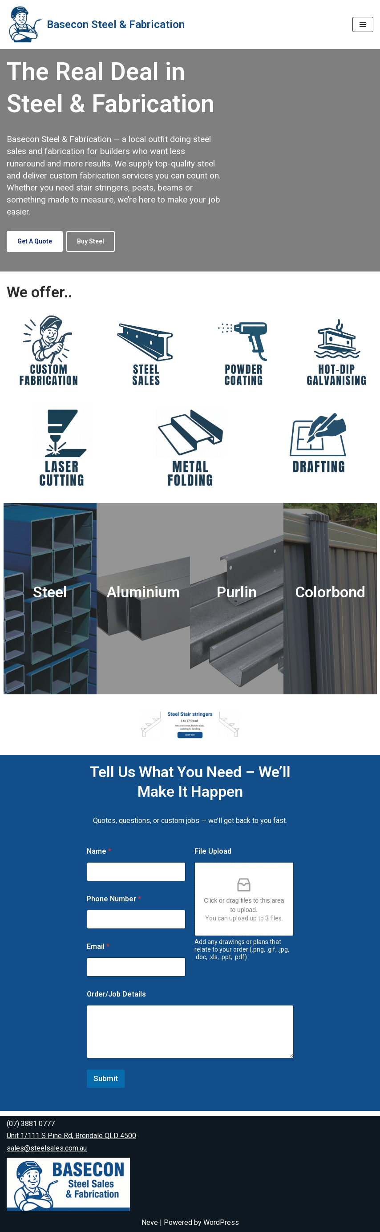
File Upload (212, 856)
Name (99, 856)
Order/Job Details (116, 999)
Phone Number (114, 904)
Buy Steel (90, 241)
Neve (149, 1222)
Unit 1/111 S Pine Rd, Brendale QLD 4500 (71, 1136)
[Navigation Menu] (362, 24)
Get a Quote (34, 241)
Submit (105, 1083)
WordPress (221, 1222)
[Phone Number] (136, 924)
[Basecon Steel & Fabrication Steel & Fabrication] (96, 24)
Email (98, 951)
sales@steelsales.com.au (47, 1148)
